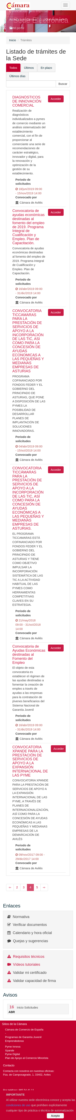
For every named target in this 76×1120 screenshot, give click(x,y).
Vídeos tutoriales (26, 964)
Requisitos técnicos (28, 957)
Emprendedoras (14, 1040)
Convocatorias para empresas (28, 11)
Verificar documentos (30, 925)
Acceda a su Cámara (23, 19)
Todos (13, 67)
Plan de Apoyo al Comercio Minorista (26, 1058)
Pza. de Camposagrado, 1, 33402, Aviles (27, 1074)
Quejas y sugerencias (30, 941)
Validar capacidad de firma (34, 981)
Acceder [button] (56, 98)
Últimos (29, 67)
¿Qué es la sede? (55, 19)
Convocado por (26, 197)
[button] (63, 83)
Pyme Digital (12, 1054)
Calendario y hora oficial (32, 933)
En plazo (46, 67)
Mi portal (16, 28)
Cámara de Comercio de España (24, 1029)
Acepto (55, 1115)
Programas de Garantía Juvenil (23, 1037)
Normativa (21, 917)
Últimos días (17, 76)
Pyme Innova (12, 1046)
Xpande (9, 1050)
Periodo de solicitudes (23, 182)
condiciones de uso (18, 1105)
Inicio (12, 40)
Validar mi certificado (30, 973)
